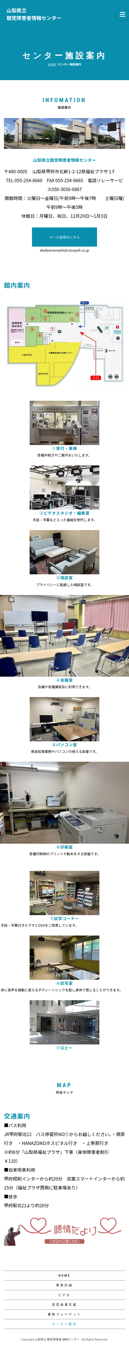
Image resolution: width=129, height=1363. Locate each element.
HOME (52, 64)
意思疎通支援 (64, 1304)
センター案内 (64, 1324)
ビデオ (64, 1295)
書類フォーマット (64, 1314)
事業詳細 (64, 1285)
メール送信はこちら (64, 237)
